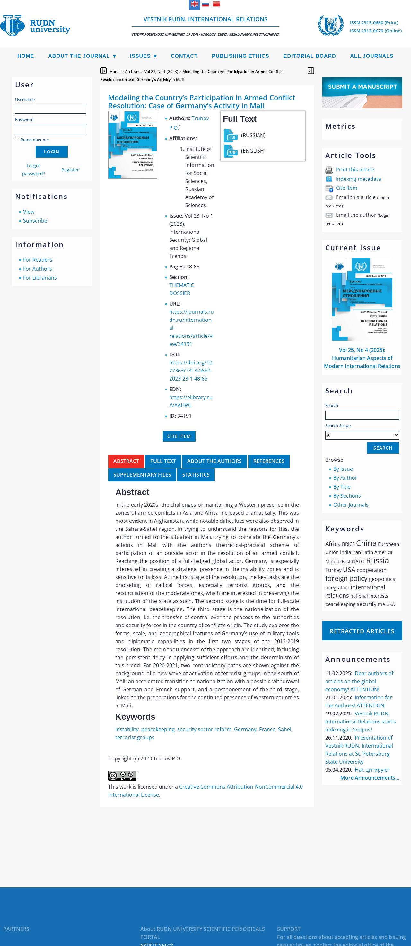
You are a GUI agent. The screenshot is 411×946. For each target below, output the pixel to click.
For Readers (37, 259)
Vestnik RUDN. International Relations (205, 26)
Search (331, 405)
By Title (342, 486)
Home (25, 56)
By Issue (343, 468)
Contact (184, 56)
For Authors (37, 268)
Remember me (35, 140)
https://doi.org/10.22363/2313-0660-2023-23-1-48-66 (191, 370)
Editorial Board (310, 56)
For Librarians (40, 277)
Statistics (196, 474)
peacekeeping (158, 729)
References (268, 461)
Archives (132, 71)
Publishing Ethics (240, 56)
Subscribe (35, 220)
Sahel (284, 729)
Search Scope (362, 431)
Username (25, 99)
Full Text (163, 461)
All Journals (372, 56)
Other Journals (351, 504)
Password (24, 119)
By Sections (347, 495)
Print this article (355, 169)
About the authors (214, 461)
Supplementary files (142, 474)
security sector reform (204, 729)
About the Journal (79, 56)
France (267, 729)
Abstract (126, 461)
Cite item (346, 187)
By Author (345, 477)
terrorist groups (134, 737)
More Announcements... (369, 777)
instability (127, 729)
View (28, 211)
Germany (245, 729)
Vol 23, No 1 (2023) (161, 71)
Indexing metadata (358, 178)
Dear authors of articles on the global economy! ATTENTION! (359, 681)
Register (70, 170)
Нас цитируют (372, 769)
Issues (140, 56)
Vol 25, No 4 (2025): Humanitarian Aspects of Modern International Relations (362, 358)
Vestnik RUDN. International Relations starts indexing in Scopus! (360, 721)
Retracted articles (362, 631)
